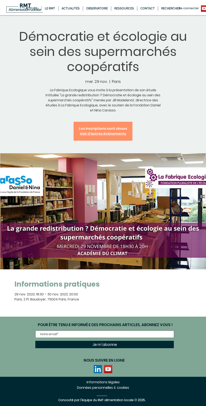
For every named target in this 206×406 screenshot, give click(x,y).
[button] (70, 8)
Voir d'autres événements (103, 133)
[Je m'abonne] (104, 344)
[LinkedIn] (98, 369)
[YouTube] (108, 369)
